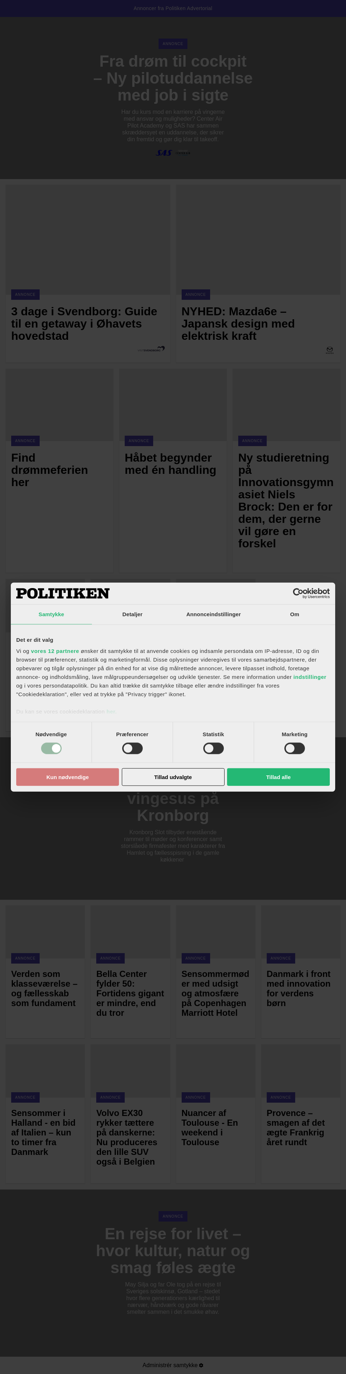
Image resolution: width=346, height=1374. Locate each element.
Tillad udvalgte (173, 777)
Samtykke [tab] (51, 614)
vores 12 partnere (55, 651)
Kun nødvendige (67, 777)
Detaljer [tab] (133, 614)
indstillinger (310, 677)
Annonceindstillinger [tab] (213, 614)
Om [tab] (294, 614)
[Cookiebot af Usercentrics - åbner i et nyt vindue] (298, 593)
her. (111, 711)
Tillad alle (278, 777)
